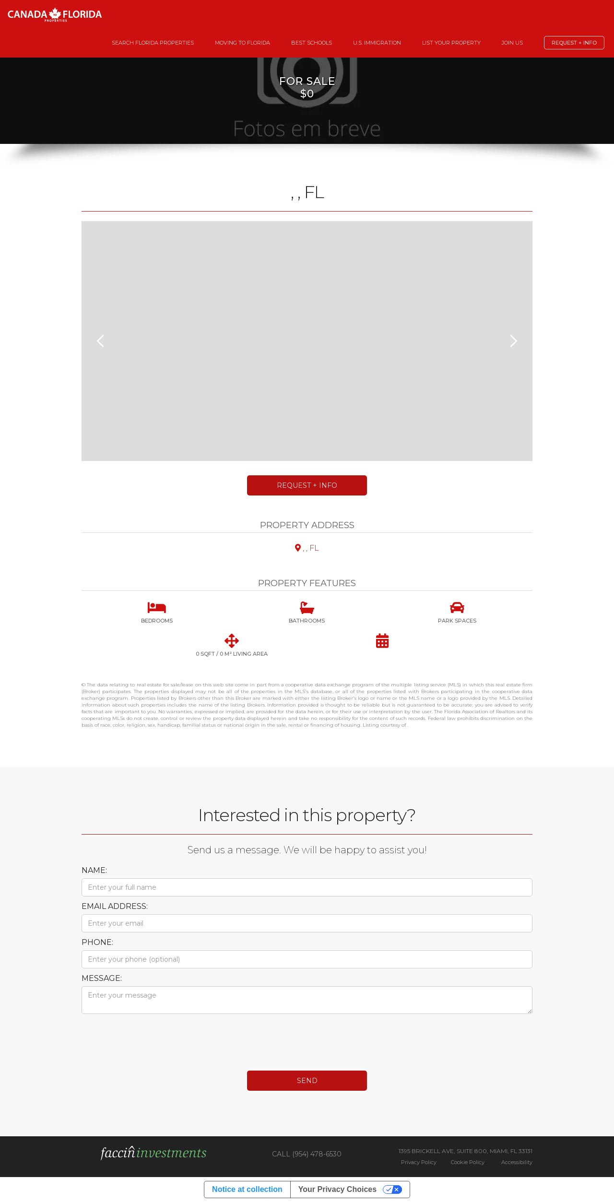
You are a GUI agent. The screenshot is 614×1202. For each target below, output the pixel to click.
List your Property (451, 42)
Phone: (97, 942)
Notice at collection (247, 1189)
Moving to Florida (242, 42)
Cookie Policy (467, 1162)
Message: (102, 978)
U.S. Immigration (377, 42)
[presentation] (154, 1037)
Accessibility (516, 1162)
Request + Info (574, 42)
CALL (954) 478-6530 (307, 1154)
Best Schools (311, 42)
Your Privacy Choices (337, 1189)
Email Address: (115, 906)
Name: (94, 870)
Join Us (512, 42)
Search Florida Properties (153, 42)
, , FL (307, 548)
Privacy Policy (419, 1162)
